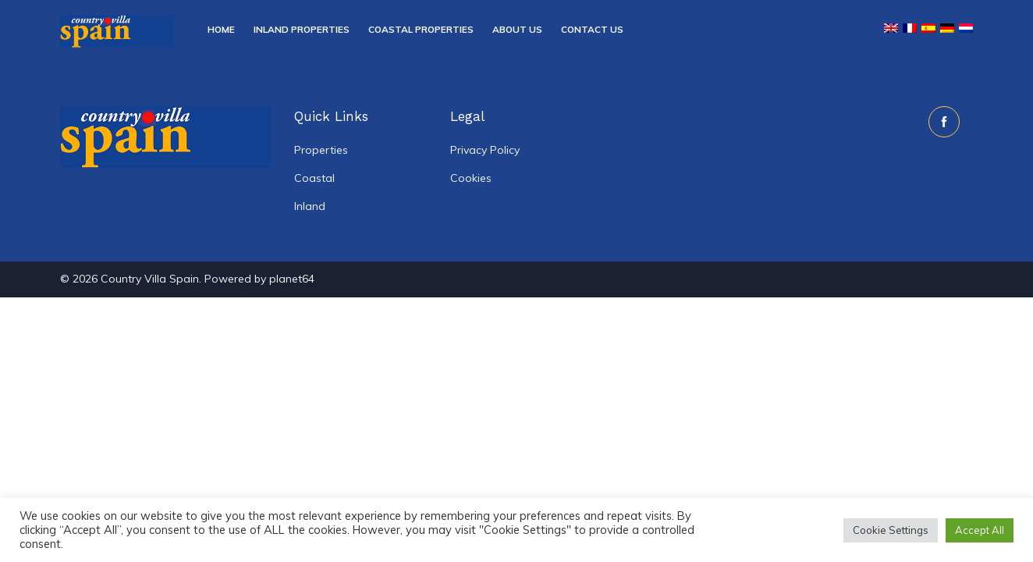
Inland (309, 206)
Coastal (314, 178)
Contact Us (592, 29)
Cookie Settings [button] (890, 530)
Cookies (471, 178)
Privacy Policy (485, 150)
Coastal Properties (421, 29)
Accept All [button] (979, 530)
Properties (321, 150)
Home (221, 29)
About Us (517, 29)
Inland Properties (302, 29)
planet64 (291, 279)
